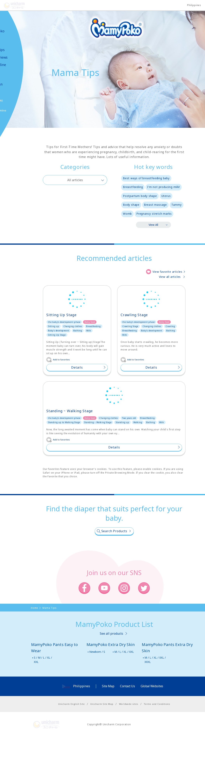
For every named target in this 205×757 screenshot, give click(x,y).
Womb (127, 213)
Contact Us (127, 706)
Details (77, 367)
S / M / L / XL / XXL (43, 680)
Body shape (131, 204)
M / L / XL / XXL (124, 672)
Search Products (114, 551)
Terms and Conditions (157, 724)
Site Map (108, 706)
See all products (111, 654)
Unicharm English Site (71, 724)
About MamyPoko (14, 29)
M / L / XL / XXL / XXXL (155, 680)
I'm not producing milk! (163, 187)
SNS (20, 100)
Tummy (176, 204)
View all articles (170, 277)
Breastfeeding (133, 187)
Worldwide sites (128, 724)
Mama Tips (14, 50)
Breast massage (155, 204)
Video (9, 72)
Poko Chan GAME (12, 120)
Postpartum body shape (140, 196)
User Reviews (16, 57)
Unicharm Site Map (101, 724)
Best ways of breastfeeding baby (146, 178)
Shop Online (15, 65)
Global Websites (152, 706)
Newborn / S (97, 672)
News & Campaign (13, 82)
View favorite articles (167, 272)
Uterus (166, 196)
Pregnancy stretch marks (154, 213)
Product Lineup (12, 40)
